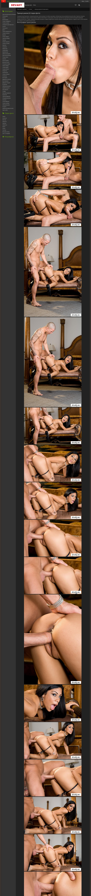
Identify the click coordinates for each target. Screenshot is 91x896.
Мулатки (4, 45)
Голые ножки (5, 57)
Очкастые (5, 76)
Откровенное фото (7, 98)
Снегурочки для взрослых (8, 24)
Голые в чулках (6, 23)
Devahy (15, 5)
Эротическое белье (7, 55)
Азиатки (4, 58)
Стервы (4, 91)
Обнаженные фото (7, 86)
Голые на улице (6, 103)
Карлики (4, 123)
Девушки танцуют (6, 82)
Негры (4, 128)
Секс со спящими (6, 133)
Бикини (4, 34)
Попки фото (5, 28)
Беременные (5, 52)
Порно (4, 116)
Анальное (5, 118)
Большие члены (6, 131)
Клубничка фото (6, 87)
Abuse (83, 1)
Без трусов (5, 77)
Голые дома (5, 16)
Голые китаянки (6, 74)
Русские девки (6, 60)
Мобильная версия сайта (8, 108)
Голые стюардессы (7, 21)
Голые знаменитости (7, 31)
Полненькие (5, 72)
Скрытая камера (6, 38)
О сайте (86, 1)
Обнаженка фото (6, 105)
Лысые (4, 17)
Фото (33, 5)
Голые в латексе (6, 33)
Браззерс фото (27, 5)
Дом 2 (4, 29)
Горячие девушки (6, 96)
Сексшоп (4, 99)
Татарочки (5, 70)
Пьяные (4, 40)
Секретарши (5, 50)
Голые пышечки (6, 41)
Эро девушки (5, 89)
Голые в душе (5, 67)
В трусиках (5, 84)
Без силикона (5, 81)
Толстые (4, 130)
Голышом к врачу (6, 64)
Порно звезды (6, 65)
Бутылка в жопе (6, 62)
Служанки (5, 46)
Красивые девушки (7, 93)
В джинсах (5, 94)
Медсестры (5, 48)
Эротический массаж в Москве (9, 14)
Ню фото (4, 106)
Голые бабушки (6, 101)
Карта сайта (5, 110)
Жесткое (4, 119)
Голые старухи (6, 36)
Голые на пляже (6, 43)
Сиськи (4, 26)
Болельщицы (5, 19)
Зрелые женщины (6, 53)
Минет (4, 126)
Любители (5, 125)
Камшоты (5, 121)
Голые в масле (6, 69)
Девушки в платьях (7, 79)
